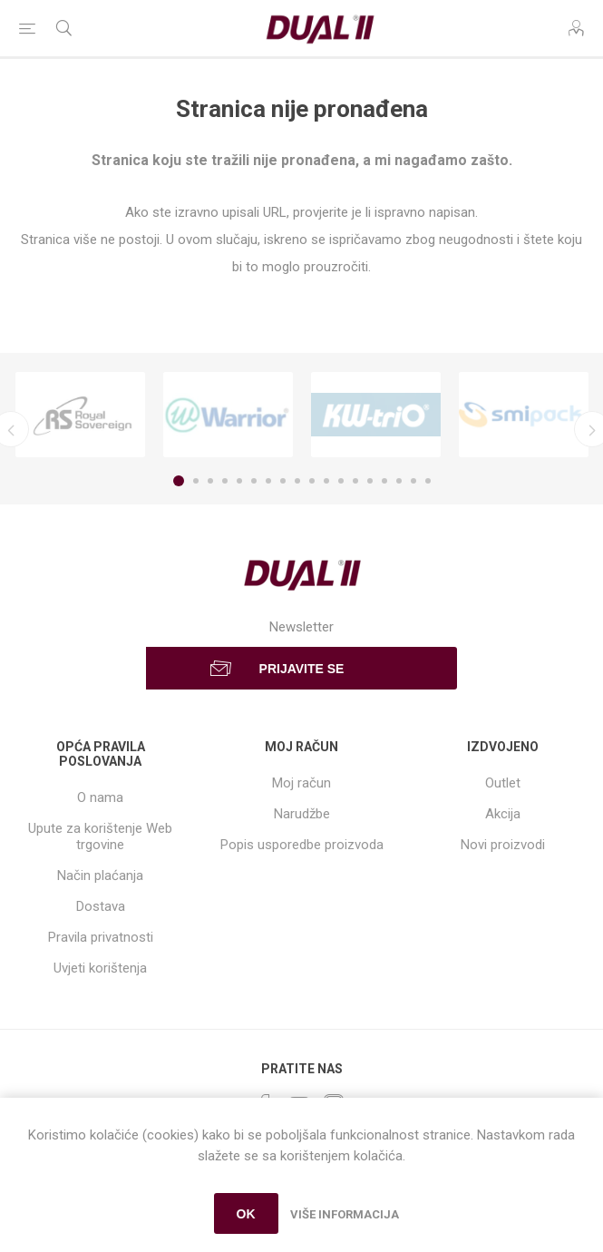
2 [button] (196, 481)
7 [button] (268, 481)
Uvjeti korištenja (100, 968)
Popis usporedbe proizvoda (302, 844)
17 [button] (413, 481)
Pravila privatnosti (100, 937)
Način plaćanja (100, 875)
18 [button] (428, 481)
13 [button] (355, 481)
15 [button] (384, 481)
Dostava (100, 906)
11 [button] (326, 481)
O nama (100, 797)
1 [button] (178, 480)
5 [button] (239, 481)
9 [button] (297, 481)
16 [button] (399, 481)
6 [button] (254, 481)
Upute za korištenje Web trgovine (100, 836)
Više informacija (344, 1214)
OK (246, 1214)
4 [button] (225, 481)
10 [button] (312, 481)
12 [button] (341, 481)
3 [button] (210, 481)
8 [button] (283, 481)
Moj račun (301, 783)
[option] (80, 414)
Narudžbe (302, 814)
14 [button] (370, 481)
